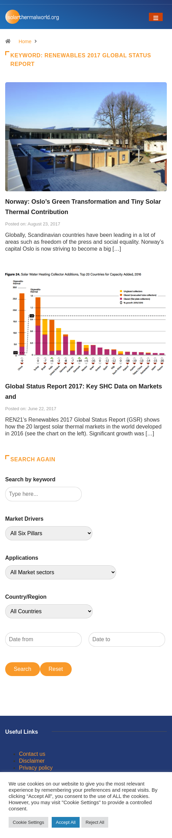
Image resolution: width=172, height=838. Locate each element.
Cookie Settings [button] (28, 822)
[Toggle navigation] (156, 16)
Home (25, 41)
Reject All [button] (94, 822)
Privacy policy (36, 768)
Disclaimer (32, 761)
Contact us (32, 754)
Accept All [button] (65, 822)
